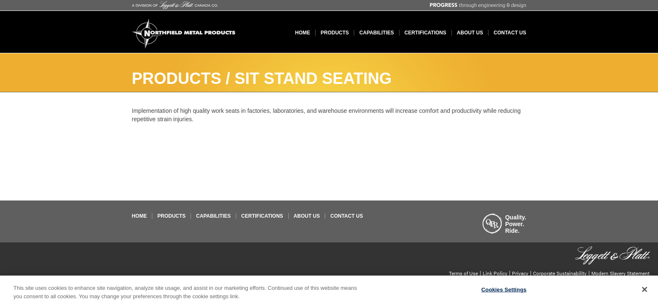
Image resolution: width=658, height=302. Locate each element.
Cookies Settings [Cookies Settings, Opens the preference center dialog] (504, 291)
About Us (470, 33)
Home (302, 33)
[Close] (644, 291)
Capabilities (376, 33)
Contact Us (510, 33)
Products (335, 33)
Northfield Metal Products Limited (184, 33)
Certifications (425, 33)
